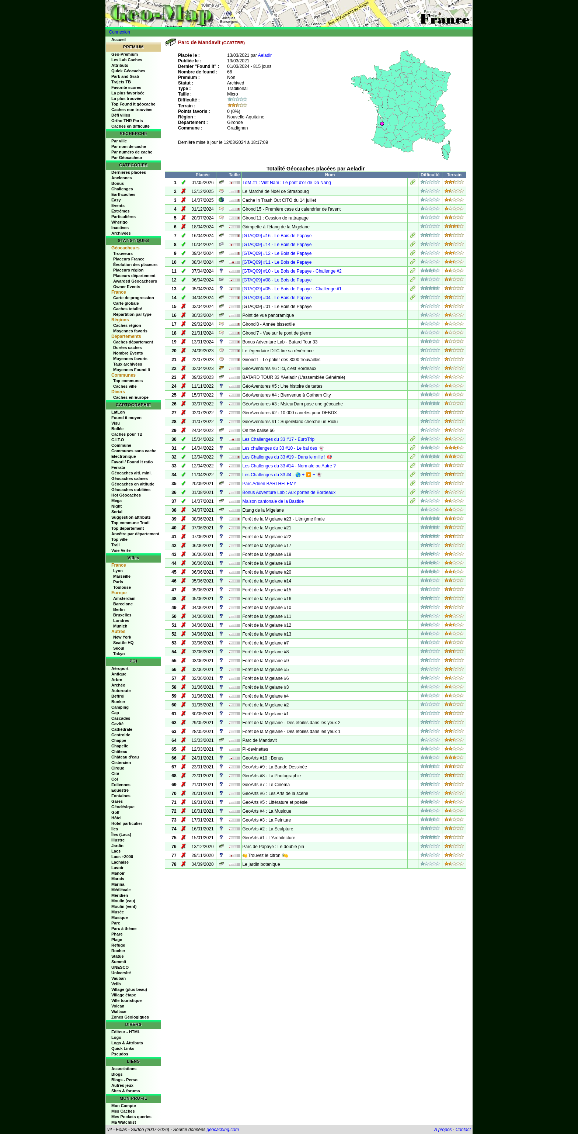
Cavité (117, 724)
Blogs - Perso (124, 1080)
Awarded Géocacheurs (135, 281)
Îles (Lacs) (121, 834)
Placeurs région (128, 270)
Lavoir (117, 867)
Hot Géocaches (126, 495)
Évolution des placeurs (135, 264)
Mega (116, 500)
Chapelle (119, 746)
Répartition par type (132, 314)
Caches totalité (127, 309)
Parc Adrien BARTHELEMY (269, 483)
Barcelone (123, 604)
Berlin (119, 609)
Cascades (120, 718)
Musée (117, 912)
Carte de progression (133, 297)
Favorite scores (126, 87)
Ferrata (118, 467)
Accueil (118, 39)
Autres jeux (122, 1085)
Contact (463, 1129)
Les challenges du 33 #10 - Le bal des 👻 (283, 448)
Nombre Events (128, 353)
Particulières (123, 216)
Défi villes (120, 115)
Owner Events (126, 286)
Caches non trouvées (131, 109)
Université (121, 973)
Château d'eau (125, 757)
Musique (119, 917)
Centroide (120, 735)
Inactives (120, 227)
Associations (123, 1068)
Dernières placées (128, 172)
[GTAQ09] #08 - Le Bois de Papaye (276, 280)
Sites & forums (125, 1091)
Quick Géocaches (128, 71)
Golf (115, 812)
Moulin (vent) (123, 906)
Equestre (120, 790)
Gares (117, 801)
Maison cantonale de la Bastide (273, 501)
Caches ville (125, 386)
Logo (116, 1037)
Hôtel (116, 818)
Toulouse (122, 587)
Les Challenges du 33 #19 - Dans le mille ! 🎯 (287, 457)
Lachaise (120, 862)
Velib (116, 984)
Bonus (117, 183)
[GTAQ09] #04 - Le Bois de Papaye (276, 297)
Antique (118, 674)
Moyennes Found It (131, 369)
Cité (115, 773)
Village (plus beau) (129, 989)
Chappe (118, 740)
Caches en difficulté (130, 126)
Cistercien (121, 762)
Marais (117, 879)
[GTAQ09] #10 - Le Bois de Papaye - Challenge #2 (291, 271)
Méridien (119, 895)
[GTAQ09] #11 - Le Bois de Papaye (276, 262)
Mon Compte (123, 1105)
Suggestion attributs (131, 517)
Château (119, 751)
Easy (116, 200)
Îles (114, 829)
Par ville (119, 141)
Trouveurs (123, 253)
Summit (118, 962)
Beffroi (117, 696)
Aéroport (119, 668)
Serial (116, 511)
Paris (118, 582)
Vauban (118, 978)
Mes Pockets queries (131, 1116)
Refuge (118, 945)
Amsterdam (124, 598)
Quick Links (122, 1048)
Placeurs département (134, 275)
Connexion (119, 32)
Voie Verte (120, 550)
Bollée (117, 428)
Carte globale (126, 303)
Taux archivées (127, 364)
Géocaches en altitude (132, 484)
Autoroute (121, 690)
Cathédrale (121, 729)
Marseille (121, 576)
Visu (115, 423)
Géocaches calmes (129, 478)
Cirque (117, 768)
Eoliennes (120, 784)
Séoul (118, 648)
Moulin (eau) (123, 901)
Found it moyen (126, 417)
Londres (121, 620)
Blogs (117, 1074)
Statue (117, 956)
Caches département (133, 342)
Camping (120, 707)
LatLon (118, 412)
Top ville (119, 539)
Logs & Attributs (127, 1043)
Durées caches (127, 347)
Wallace (118, 1011)
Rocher (118, 950)
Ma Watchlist (123, 1122)
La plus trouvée (126, 98)
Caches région (127, 325)
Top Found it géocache (133, 104)
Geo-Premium (124, 54)
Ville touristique (126, 1000)
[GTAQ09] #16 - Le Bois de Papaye (276, 235)
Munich (120, 626)
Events (118, 205)
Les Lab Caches (126, 60)
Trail (115, 545)
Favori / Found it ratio (132, 462)
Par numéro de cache (131, 152)
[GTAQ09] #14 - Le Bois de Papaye (276, 244)
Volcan (117, 1006)
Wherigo (119, 222)
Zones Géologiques (130, 1017)
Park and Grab (125, 76)
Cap (115, 713)
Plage (116, 939)
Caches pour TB (126, 434)
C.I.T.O (117, 440)
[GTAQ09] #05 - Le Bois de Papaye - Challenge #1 (291, 288)
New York (122, 637)
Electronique (123, 456)
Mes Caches (123, 1111)
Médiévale (121, 890)
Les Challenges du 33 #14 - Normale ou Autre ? (289, 466)
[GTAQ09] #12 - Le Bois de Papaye (276, 253)
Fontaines (120, 796)
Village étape (123, 995)
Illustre (118, 840)
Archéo (118, 685)
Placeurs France (128, 259)
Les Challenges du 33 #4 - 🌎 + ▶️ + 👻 (282, 474)
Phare (117, 934)
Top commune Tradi (130, 523)
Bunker (118, 701)
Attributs (119, 65)
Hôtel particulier (126, 823)
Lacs (116, 851)
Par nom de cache (128, 146)
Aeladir (265, 55)
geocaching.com (222, 1129)
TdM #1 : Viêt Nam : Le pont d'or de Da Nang (286, 182)
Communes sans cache (133, 451)
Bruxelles (122, 615)
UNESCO (120, 967)
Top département (127, 528)
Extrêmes (120, 211)
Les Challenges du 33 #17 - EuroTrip (278, 439)
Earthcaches (123, 194)
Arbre (116, 679)
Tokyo (119, 653)
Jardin (117, 845)
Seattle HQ (123, 642)
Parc (115, 923)
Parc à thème (123, 928)
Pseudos (119, 1054)
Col (114, 779)
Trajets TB (121, 82)
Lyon (118, 570)
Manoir (118, 873)
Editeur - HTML (125, 1032)
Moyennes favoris (130, 331)
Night (116, 506)
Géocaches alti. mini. (131, 473)
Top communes (128, 380)
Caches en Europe (131, 397)
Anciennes (121, 178)
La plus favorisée (127, 93)
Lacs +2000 (122, 856)
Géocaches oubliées (130, 489)
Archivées (121, 233)
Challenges (122, 189)
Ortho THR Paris (127, 120)
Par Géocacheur (126, 157)
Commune (121, 445)
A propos (443, 1129)
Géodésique (123, 807)
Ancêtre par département (135, 534)
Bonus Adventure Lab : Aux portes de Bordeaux (288, 492)
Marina (117, 884)
